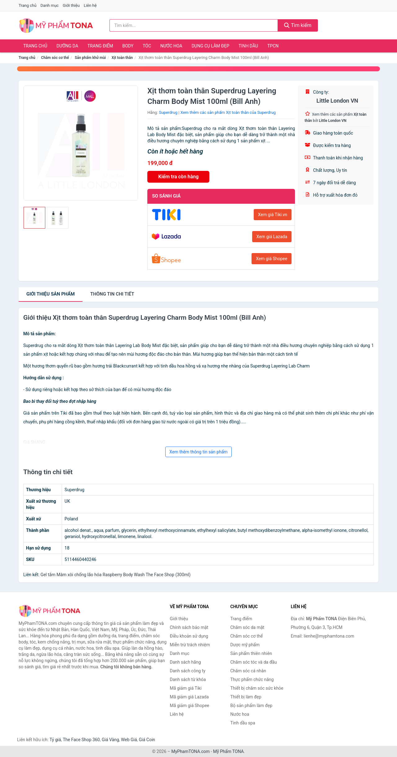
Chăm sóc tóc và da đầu (253, 662)
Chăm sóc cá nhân (248, 670)
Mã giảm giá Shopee (189, 705)
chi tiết (112, 294)
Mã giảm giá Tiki (186, 688)
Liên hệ (90, 5)
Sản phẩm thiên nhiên (251, 653)
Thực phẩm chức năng (252, 679)
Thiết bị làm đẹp (245, 696)
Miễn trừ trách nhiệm (190, 644)
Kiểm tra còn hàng (178, 177)
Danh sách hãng (185, 662)
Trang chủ (27, 5)
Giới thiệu (71, 5)
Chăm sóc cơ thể (55, 58)
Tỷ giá (55, 739)
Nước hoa (171, 45)
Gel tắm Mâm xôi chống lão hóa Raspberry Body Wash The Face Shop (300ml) (115, 574)
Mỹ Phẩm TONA (228, 751)
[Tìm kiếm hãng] (193, 25)
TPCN (273, 45)
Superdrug (168, 112)
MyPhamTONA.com (190, 751)
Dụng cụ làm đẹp (211, 45)
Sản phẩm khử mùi (90, 58)
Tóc (147, 45)
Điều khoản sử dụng (189, 636)
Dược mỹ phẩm (245, 644)
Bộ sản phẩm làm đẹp (251, 705)
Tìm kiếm (297, 25)
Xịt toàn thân (122, 58)
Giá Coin (147, 739)
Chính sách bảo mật (189, 627)
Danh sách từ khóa (188, 679)
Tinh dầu (248, 45)
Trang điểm (100, 45)
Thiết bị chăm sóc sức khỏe (256, 688)
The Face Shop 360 (81, 739)
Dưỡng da (67, 45)
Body (128, 45)
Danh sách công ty (188, 670)
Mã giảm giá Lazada (189, 696)
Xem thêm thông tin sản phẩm (198, 451)
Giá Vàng (110, 739)
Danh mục (50, 5)
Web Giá (129, 739)
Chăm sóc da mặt (247, 627)
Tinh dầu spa (242, 722)
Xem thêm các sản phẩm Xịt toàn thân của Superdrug (228, 112)
